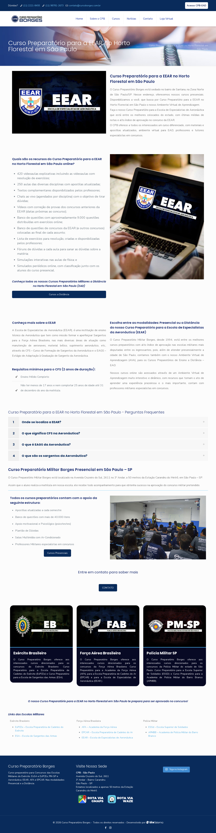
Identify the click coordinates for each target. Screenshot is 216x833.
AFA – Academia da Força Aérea (99, 727)
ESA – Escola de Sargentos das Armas (36, 736)
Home (197, 42)
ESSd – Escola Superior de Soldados (168, 727)
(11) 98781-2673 (54, 5)
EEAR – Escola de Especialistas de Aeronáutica (107, 737)
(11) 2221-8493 (31, 5)
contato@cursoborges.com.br (85, 5)
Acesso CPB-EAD (196, 5)
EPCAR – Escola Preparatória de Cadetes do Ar (107, 732)
